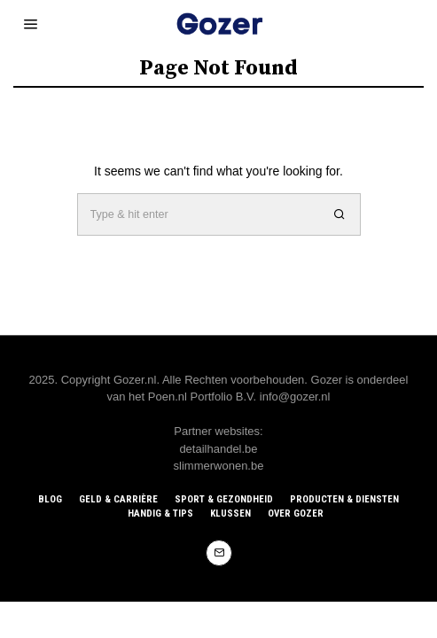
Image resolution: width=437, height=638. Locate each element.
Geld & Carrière (118, 499)
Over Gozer (296, 513)
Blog (50, 499)
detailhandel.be (218, 448)
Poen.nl (167, 396)
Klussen (230, 513)
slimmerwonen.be (219, 465)
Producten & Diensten (344, 499)
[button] (339, 214)
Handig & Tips (160, 513)
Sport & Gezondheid (224, 499)
